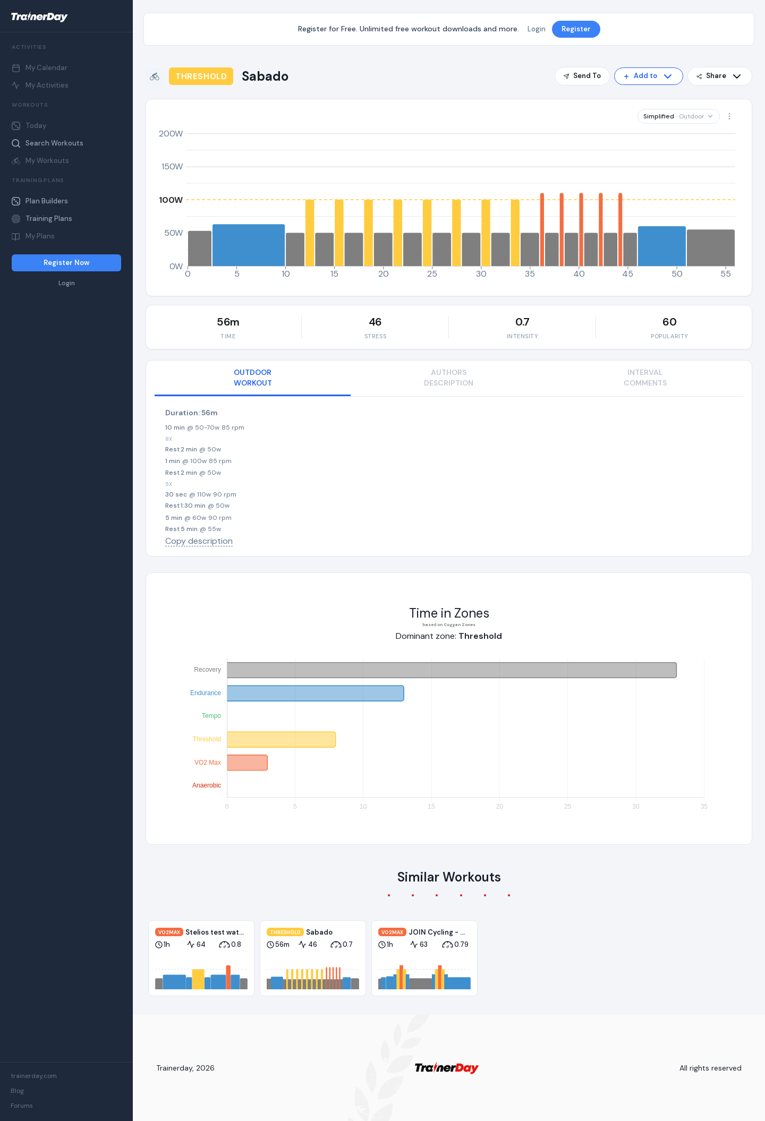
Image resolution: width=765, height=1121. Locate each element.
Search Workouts (47, 143)
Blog (17, 1090)
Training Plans (42, 218)
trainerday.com (34, 1076)
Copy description (199, 540)
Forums (22, 1105)
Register (576, 28)
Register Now (66, 262)
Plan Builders (40, 201)
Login (66, 283)
